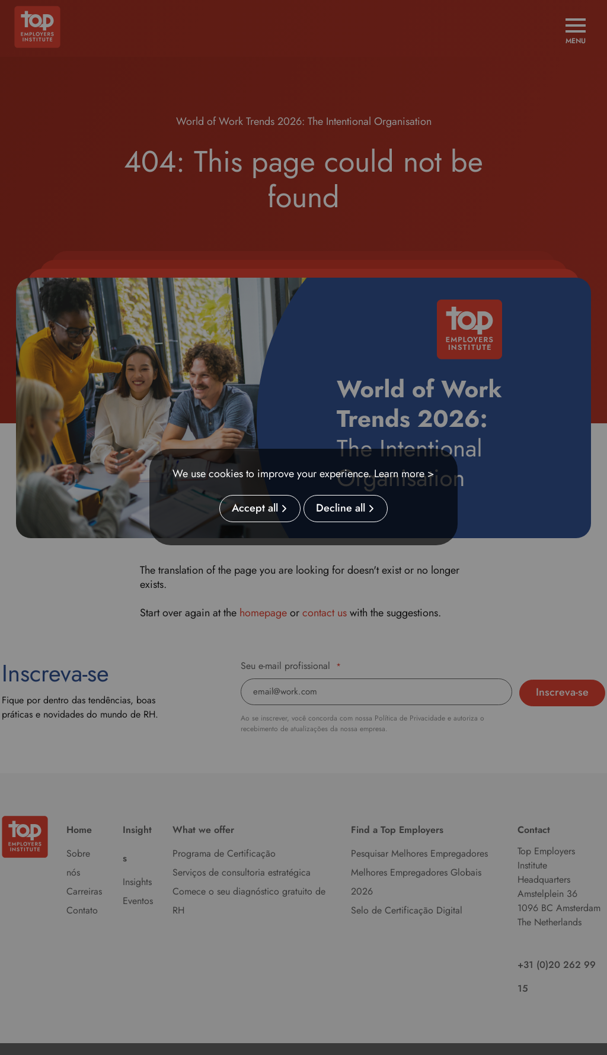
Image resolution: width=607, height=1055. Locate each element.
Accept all (255, 508)
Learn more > (404, 473)
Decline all (340, 508)
